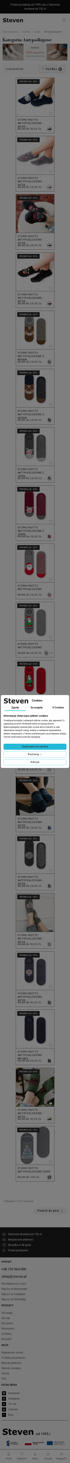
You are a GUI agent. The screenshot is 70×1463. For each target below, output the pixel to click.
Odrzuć (35, 762)
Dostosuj (35, 754)
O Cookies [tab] (58, 707)
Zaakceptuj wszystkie (35, 746)
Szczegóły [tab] (36, 707)
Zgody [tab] (15, 707)
